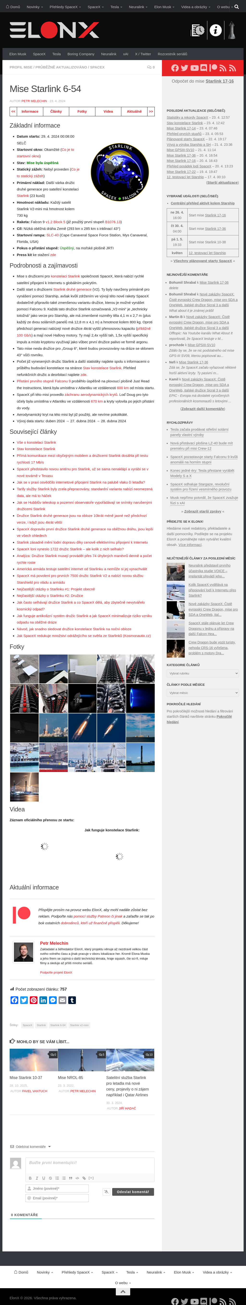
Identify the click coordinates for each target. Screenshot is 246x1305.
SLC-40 (52, 234)
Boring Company (81, 54)
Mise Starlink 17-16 (181, 161)
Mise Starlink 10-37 (26, 1069)
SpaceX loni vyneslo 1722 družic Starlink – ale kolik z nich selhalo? (70, 543)
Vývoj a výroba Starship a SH (189, 145)
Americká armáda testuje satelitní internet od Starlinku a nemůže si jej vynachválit (82, 563)
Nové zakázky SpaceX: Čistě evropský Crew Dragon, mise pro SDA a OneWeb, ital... (213, 606)
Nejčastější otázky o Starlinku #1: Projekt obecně (56, 582)
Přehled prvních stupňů (184, 134)
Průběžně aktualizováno (62, 67)
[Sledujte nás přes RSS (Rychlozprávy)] (232, 68)
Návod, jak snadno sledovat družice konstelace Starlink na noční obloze (74, 621)
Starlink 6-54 (58, 1016)
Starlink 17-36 (215, 229)
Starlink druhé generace (72, 288)
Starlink (23, 195)
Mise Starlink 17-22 (181, 172)
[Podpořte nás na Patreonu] (213, 68)
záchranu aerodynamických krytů (91, 392)
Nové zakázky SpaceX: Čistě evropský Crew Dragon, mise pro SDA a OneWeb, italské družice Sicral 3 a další (203, 299)
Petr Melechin (34, 101)
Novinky (33, 7)
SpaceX (94, 7)
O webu (223, 7)
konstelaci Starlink (65, 275)
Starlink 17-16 (215, 215)
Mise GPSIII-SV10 (180, 150)
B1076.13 (113, 221)
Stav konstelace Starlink (102, 366)
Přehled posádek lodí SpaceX (189, 166)
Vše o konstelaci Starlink (36, 439)
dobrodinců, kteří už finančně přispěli (90, 915)
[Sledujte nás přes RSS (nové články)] (223, 68)
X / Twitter (143, 54)
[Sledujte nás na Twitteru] (184, 68)
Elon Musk (162, 7)
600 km (123, 385)
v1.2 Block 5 (55, 221)
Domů (13, 6)
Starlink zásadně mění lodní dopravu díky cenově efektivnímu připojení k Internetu (82, 537)
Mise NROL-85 (70, 1069)
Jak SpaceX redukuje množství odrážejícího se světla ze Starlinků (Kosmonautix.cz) (84, 628)
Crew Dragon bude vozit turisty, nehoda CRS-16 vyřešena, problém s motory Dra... (212, 645)
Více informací (190, 542)
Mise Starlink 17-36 (181, 155)
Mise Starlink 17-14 (181, 128)
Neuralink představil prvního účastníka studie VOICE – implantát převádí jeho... (210, 568)
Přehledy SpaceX (64, 7)
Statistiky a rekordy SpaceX (187, 117)
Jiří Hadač (127, 1100)
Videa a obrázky (194, 7)
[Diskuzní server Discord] (204, 68)
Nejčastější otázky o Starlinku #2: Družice (50, 589)
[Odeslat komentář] (133, 1183)
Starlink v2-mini (79, 1016)
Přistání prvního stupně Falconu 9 (44, 379)
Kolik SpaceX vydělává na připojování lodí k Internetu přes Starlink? (212, 587)
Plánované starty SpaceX (186, 139)
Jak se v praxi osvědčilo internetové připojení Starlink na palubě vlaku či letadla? (81, 478)
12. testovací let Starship (185, 177)
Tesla (115, 7)
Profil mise (21, 67)
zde (53, 253)
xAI (125, 54)
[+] (91, 1169)
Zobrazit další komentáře (203, 409)
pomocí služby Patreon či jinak (98, 908)
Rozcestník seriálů (172, 54)
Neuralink (136, 7)
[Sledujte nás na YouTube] (194, 68)
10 (149, 1046)
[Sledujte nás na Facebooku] (175, 68)
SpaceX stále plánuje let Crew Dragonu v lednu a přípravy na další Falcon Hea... (211, 626)
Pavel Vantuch (34, 1082)
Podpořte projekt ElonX (56, 964)
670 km (97, 398)
